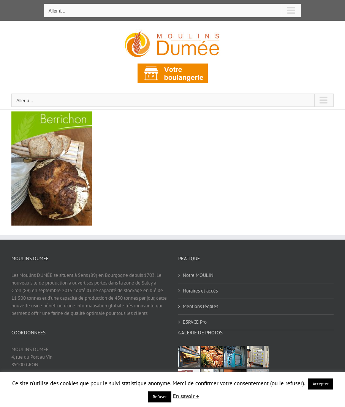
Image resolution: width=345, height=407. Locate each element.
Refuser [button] (160, 396)
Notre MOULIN (198, 275)
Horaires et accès (200, 291)
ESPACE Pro (195, 322)
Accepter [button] (321, 383)
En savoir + (186, 396)
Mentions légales (200, 306)
